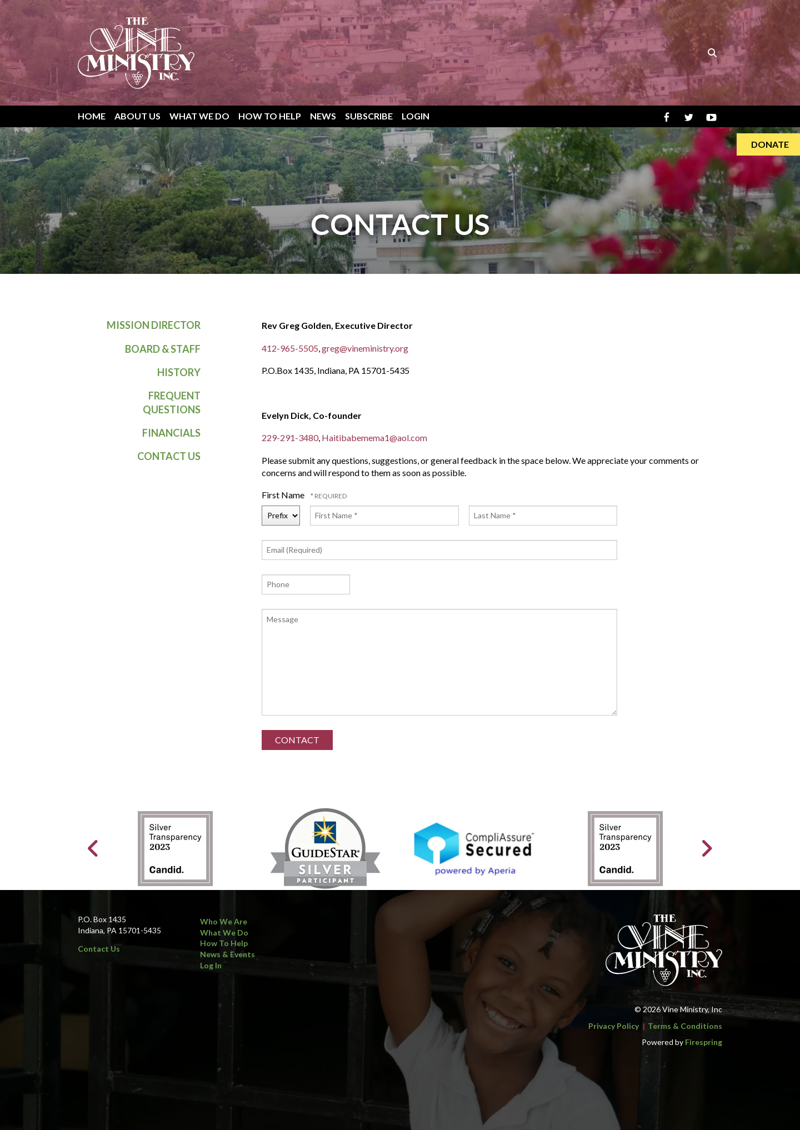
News (323, 116)
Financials (171, 433)
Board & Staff (163, 349)
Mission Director (154, 325)
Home (92, 116)
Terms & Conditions (685, 1026)
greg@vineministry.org (365, 348)
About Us (137, 116)
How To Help (269, 116)
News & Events (227, 954)
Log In (211, 965)
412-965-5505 (290, 348)
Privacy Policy (613, 1026)
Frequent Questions (172, 402)
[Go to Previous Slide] (94, 848)
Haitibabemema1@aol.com (374, 437)
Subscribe (369, 116)
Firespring (703, 1042)
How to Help (224, 943)
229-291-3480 (290, 437)
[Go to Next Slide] (706, 848)
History (179, 372)
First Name (284, 494)
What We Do (199, 116)
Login (415, 116)
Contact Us (169, 456)
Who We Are (223, 921)
